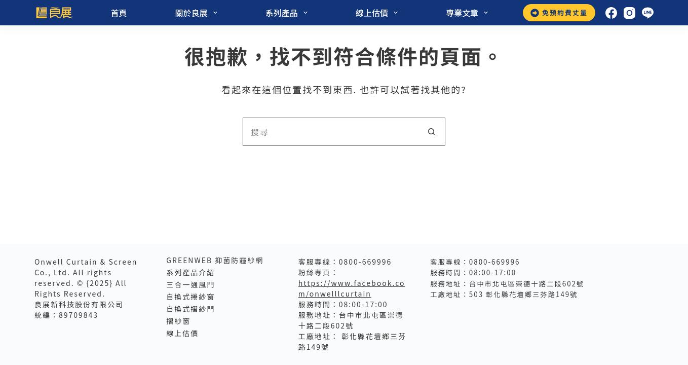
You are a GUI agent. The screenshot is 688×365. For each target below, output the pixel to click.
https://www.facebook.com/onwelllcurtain (351, 288)
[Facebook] (611, 13)
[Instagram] (629, 13)
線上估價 (377, 13)
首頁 (119, 13)
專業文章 (467, 13)
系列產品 (287, 13)
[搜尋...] (330, 131)
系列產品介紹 (190, 272)
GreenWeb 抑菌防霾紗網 (214, 260)
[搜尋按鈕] (431, 131)
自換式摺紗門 (190, 308)
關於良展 (197, 13)
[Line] (648, 13)
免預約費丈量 (559, 12)
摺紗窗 (178, 320)
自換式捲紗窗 (190, 296)
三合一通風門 (190, 284)
